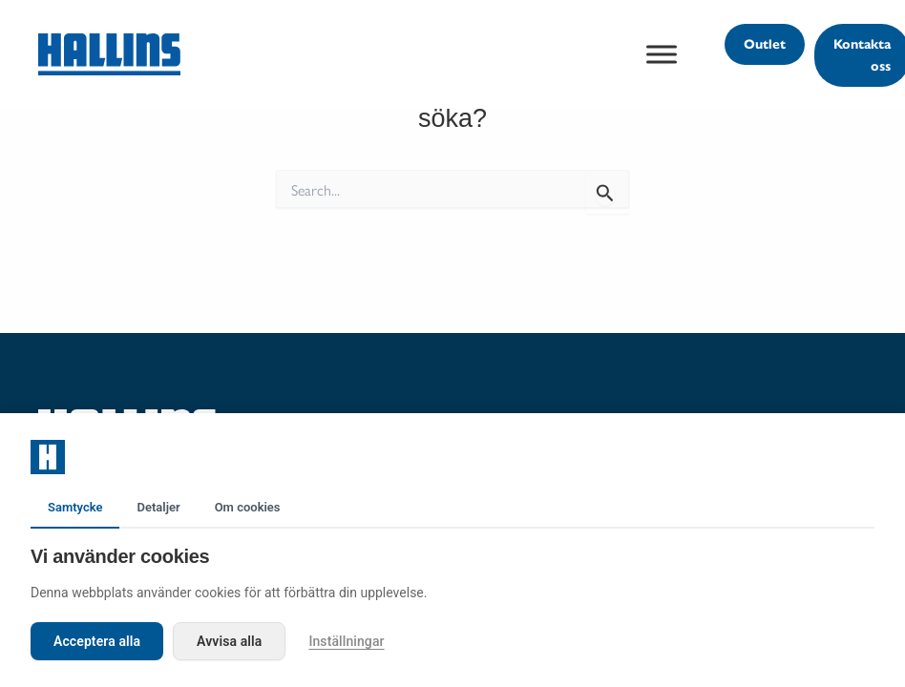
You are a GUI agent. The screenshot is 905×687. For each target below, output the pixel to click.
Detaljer (158, 507)
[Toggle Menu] (661, 54)
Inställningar (346, 641)
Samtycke (75, 507)
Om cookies (248, 507)
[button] (765, 44)
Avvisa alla (229, 641)
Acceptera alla (96, 641)
